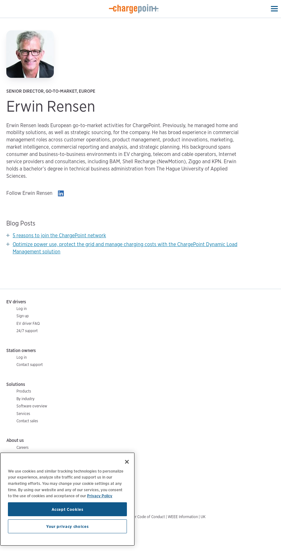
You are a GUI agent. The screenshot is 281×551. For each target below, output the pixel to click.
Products (23, 391)
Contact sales (27, 420)
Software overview (31, 406)
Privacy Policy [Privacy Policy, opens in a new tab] (99, 495)
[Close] (127, 462)
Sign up (22, 315)
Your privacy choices (67, 526)
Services (23, 413)
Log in (21, 308)
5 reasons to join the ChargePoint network (59, 235)
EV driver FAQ (28, 323)
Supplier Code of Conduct (144, 516)
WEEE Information (183, 516)
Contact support (29, 364)
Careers (22, 447)
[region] (67, 499)
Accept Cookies (68, 509)
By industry (25, 398)
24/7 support (27, 330)
